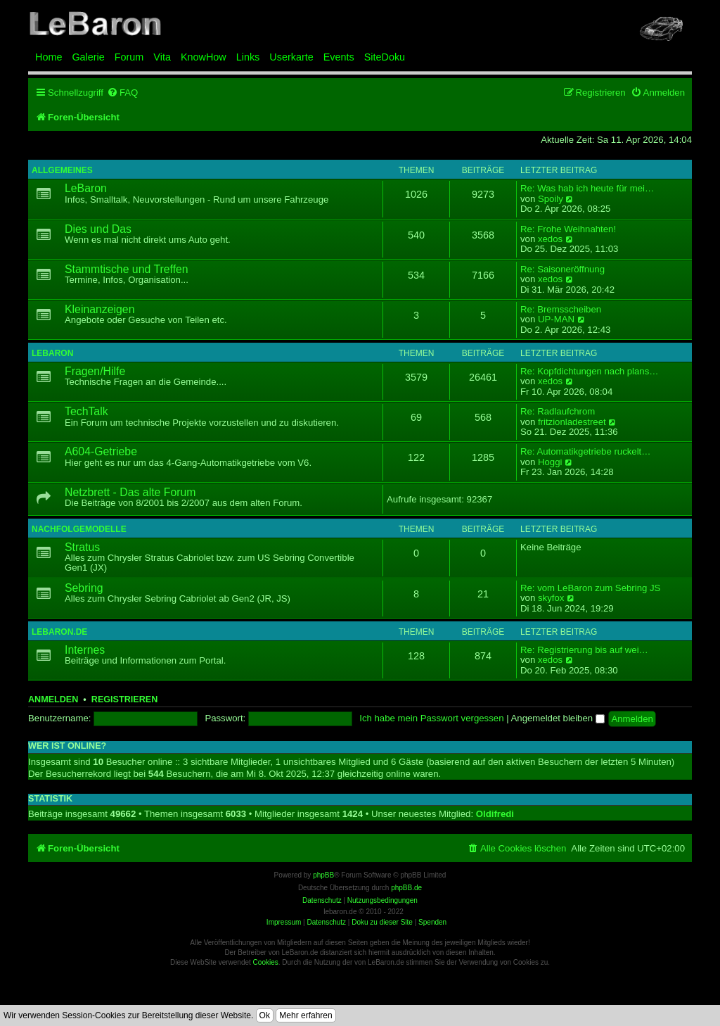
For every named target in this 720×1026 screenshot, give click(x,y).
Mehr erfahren (305, 1015)
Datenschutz (326, 922)
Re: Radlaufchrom (557, 412)
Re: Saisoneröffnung (562, 269)
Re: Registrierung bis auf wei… (584, 650)
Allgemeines (62, 170)
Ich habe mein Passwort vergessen (431, 718)
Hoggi (550, 462)
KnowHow (203, 57)
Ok (264, 1015)
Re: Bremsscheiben (560, 310)
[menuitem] (122, 92)
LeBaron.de (59, 632)
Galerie (88, 57)
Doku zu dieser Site (382, 922)
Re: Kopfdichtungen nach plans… (589, 371)
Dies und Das (98, 229)
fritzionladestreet (572, 422)
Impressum (283, 922)
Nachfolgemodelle (79, 529)
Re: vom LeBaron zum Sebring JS (590, 588)
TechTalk (86, 411)
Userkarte (291, 57)
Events (338, 57)
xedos (550, 239)
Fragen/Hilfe (95, 371)
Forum (129, 57)
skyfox (551, 598)
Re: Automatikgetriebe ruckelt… (585, 452)
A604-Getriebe (101, 451)
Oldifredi (495, 814)
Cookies (265, 962)
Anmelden (53, 699)
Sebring (84, 588)
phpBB (323, 875)
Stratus (82, 547)
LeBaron (86, 188)
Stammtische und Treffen (126, 269)
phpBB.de (406, 888)
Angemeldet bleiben (558, 718)
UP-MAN (556, 319)
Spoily (550, 199)
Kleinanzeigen (99, 309)
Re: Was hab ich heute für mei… (587, 189)
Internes (85, 650)
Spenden (432, 922)
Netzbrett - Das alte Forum (130, 492)
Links (248, 57)
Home (48, 57)
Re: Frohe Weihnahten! (568, 229)
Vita (162, 57)
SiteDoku (384, 57)
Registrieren (124, 699)
